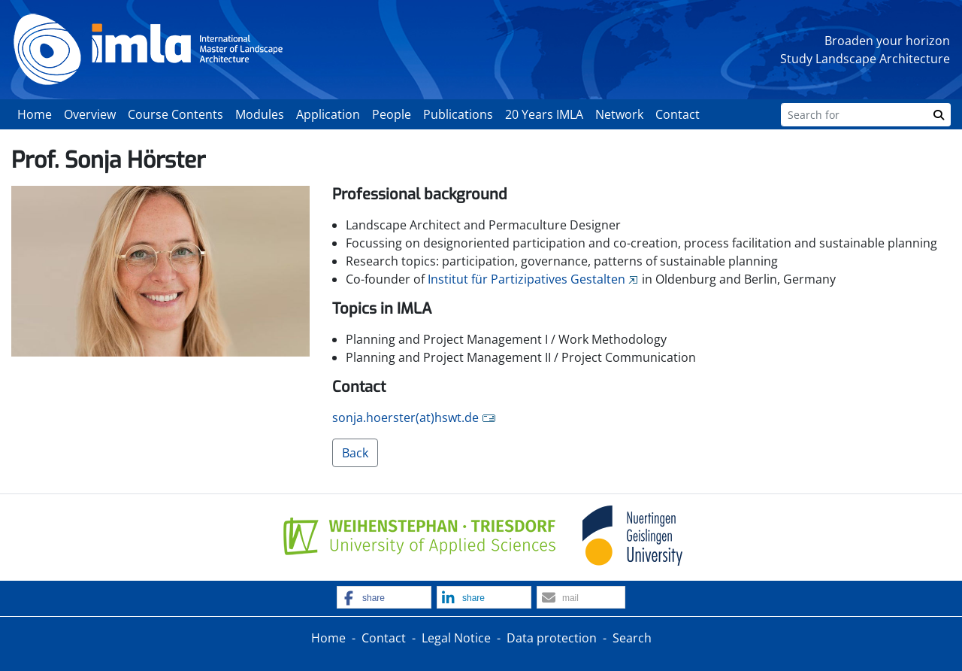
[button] (384, 598)
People (391, 114)
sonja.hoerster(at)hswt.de (405, 417)
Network (619, 114)
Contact (677, 114)
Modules (259, 114)
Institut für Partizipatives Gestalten (526, 279)
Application (328, 114)
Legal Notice (456, 638)
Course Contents (175, 114)
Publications (458, 114)
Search (632, 638)
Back (355, 453)
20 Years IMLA (544, 114)
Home (34, 114)
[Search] (854, 114)
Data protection (552, 638)
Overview (90, 114)
